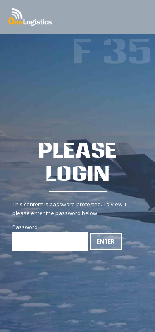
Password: (50, 237)
